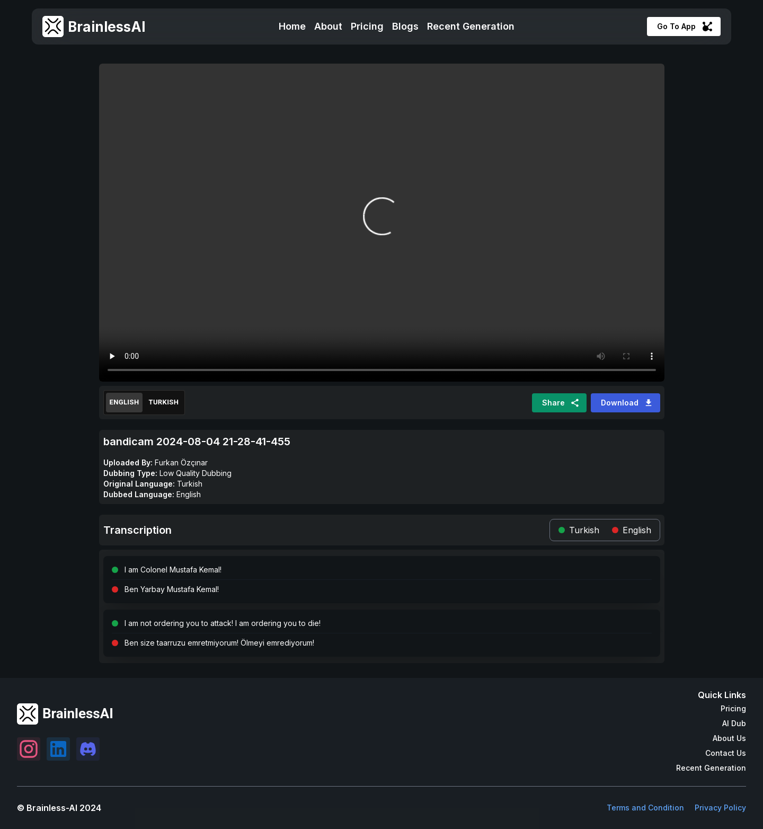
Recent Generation (470, 26)
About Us (729, 738)
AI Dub (734, 723)
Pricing (367, 26)
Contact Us (725, 752)
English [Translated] (124, 402)
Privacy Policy (720, 807)
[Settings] (28, 749)
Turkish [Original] (163, 402)
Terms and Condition (645, 807)
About (328, 26)
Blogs (405, 26)
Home (292, 26)
